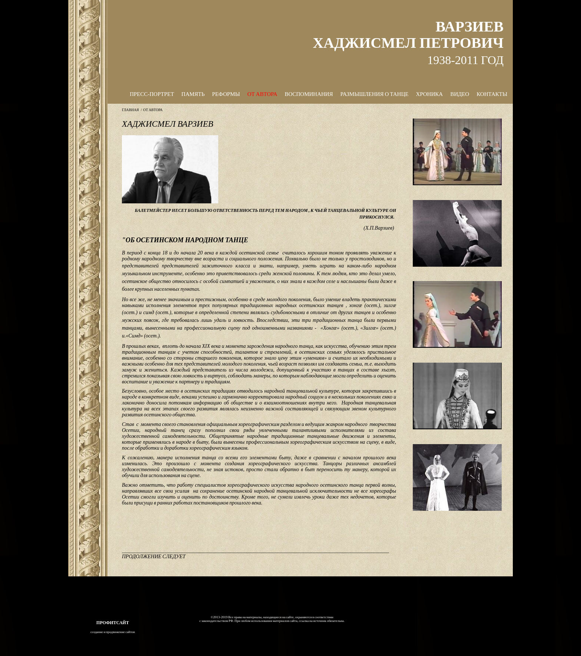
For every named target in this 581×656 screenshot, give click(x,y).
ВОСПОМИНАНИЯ (309, 94)
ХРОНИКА (429, 94)
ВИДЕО (459, 94)
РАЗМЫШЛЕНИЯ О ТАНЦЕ (374, 94)
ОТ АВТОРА (263, 94)
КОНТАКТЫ (492, 94)
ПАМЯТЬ (193, 94)
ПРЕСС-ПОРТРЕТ (152, 94)
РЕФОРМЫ (226, 94)
